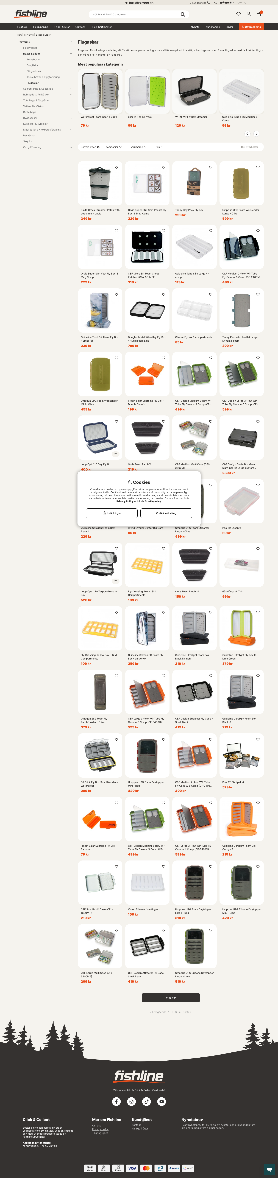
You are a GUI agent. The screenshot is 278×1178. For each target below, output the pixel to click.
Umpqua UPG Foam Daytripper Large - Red (193, 911)
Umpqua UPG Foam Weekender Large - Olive (240, 211)
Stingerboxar (34, 71)
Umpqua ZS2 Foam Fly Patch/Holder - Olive (94, 720)
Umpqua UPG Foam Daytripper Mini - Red (146, 784)
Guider (229, 26)
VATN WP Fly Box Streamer (191, 116)
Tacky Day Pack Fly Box (189, 209)
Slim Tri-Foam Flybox (140, 116)
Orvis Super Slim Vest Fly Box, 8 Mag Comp (99, 275)
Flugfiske (22, 26)
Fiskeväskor (45, 47)
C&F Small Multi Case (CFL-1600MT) (97, 911)
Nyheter (195, 26)
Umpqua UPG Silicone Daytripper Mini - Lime (241, 911)
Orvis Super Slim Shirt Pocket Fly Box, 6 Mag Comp (147, 211)
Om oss (96, 1125)
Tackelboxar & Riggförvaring (43, 76)
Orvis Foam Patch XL (140, 464)
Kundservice (199, 2)
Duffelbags (29, 112)
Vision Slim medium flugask (144, 909)
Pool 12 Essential (232, 527)
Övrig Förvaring (45, 147)
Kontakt (136, 1124)
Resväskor (29, 135)
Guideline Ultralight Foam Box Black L (98, 529)
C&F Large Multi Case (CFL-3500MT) (97, 974)
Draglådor (32, 65)
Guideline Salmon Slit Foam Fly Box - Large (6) (145, 656)
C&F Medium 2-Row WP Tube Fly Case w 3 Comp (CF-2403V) (241, 275)
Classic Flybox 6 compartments (193, 337)
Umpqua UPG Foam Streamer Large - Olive (192, 529)
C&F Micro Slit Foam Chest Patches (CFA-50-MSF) (143, 275)
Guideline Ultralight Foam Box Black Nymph (192, 656)
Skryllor (27, 141)
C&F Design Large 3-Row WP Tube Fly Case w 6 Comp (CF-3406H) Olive (240, 402)
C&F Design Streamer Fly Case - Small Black (194, 720)
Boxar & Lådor (43, 34)
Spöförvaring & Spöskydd (45, 88)
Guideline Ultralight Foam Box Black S (239, 720)
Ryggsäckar (45, 117)
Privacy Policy (125, 501)
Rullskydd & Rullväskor (45, 94)
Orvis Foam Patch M (187, 591)
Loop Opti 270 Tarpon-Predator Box (99, 593)
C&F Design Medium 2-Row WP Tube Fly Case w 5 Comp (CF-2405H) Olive (146, 847)
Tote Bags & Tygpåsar (36, 100)
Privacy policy (100, 1129)
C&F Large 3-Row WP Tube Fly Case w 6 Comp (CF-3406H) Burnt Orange (146, 720)
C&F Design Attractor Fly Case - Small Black (146, 974)
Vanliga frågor (140, 1128)
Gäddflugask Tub (232, 591)
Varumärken (213, 26)
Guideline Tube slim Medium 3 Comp (239, 118)
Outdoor (80, 26)
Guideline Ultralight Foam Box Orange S (239, 847)
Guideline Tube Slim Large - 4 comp (192, 275)
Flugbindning (40, 26)
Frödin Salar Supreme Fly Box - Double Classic (146, 402)
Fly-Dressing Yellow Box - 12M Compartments (99, 656)
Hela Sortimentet (102, 26)
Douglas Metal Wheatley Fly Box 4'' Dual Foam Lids (147, 339)
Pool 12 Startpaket (233, 782)
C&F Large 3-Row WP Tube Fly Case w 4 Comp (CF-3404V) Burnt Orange (193, 847)
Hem (19, 34)
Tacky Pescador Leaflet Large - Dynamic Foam (240, 339)
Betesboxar (33, 59)
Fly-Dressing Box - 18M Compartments (142, 593)
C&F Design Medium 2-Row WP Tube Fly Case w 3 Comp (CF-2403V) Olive (193, 402)
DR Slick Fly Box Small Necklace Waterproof (99, 784)
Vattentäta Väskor (33, 106)
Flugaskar (33, 82)
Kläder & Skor (62, 26)
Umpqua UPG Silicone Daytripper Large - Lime (194, 974)
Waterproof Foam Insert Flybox (99, 116)
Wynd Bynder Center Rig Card (145, 527)
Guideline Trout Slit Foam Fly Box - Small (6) (100, 339)
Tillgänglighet (100, 1132)
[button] (237, 2)
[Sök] (139, 14)
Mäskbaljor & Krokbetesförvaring (45, 129)
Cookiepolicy (153, 501)
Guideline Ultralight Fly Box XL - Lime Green (240, 656)
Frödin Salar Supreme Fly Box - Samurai (99, 847)
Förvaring (29, 34)
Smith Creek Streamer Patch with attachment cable (100, 211)
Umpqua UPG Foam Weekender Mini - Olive (99, 402)
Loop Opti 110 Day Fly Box (96, 464)
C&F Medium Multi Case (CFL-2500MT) (192, 466)
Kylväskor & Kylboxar (45, 123)
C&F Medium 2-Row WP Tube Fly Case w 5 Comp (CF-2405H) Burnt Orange (194, 784)
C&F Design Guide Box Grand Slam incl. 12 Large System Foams (239, 466)
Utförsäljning (251, 26)
